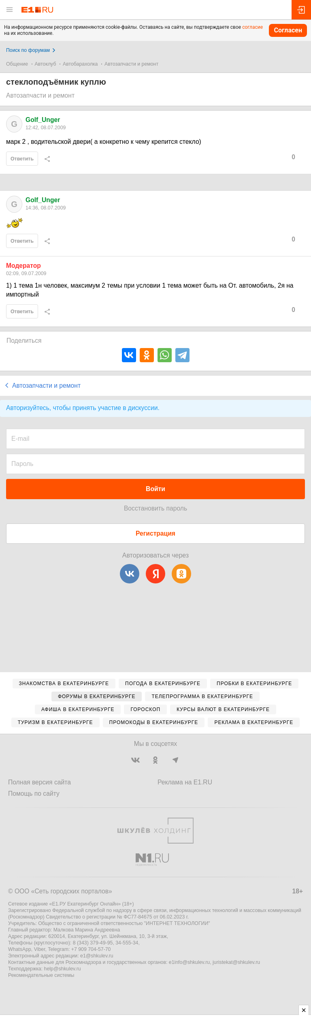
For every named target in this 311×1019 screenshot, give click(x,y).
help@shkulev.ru (62, 969)
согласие (252, 27)
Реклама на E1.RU (185, 782)
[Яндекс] (155, 573)
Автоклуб (45, 64)
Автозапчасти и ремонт (131, 64)
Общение (17, 64)
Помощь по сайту (34, 793)
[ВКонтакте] (129, 573)
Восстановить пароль (155, 508)
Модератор (23, 265)
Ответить (22, 159)
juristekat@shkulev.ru (236, 962)
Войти (155, 488)
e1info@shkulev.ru (189, 962)
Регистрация (155, 533)
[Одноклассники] (181, 573)
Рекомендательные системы (41, 975)
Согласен (288, 30)
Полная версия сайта (39, 782)
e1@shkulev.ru (96, 956)
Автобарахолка (80, 64)
